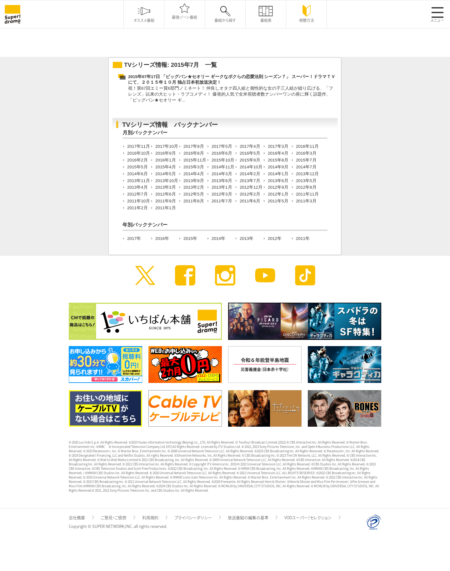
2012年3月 (222, 194)
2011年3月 (306, 201)
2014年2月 (250, 173)
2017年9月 (193, 146)
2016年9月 (165, 153)
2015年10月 (223, 160)
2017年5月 (222, 146)
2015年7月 (306, 160)
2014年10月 (251, 167)
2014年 (218, 238)
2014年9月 (278, 167)
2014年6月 (137, 173)
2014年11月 (223, 167)
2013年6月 (278, 180)
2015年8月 (278, 160)
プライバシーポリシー (197, 517)
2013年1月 (222, 187)
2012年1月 (278, 194)
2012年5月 (193, 194)
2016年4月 (278, 153)
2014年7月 (306, 167)
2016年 (162, 238)
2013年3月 (165, 187)
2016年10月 (138, 153)
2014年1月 (278, 173)
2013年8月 (222, 180)
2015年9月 (250, 160)
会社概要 (81, 517)
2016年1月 (165, 160)
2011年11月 (307, 194)
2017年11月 (138, 146)
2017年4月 (250, 146)
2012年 (275, 238)
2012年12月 (251, 187)
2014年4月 (193, 173)
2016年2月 (137, 160)
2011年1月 (165, 208)
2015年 (190, 238)
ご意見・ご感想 (118, 517)
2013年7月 (250, 180)
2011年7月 (222, 201)
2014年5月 (165, 173)
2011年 (303, 238)
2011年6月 (250, 201)
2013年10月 (166, 180)
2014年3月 (222, 173)
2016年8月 (193, 153)
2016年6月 (222, 153)
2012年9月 (278, 187)
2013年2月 (193, 187)
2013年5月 (306, 180)
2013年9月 (193, 180)
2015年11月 (194, 160)
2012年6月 (165, 194)
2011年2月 (137, 208)
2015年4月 (165, 167)
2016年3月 (306, 153)
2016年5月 (250, 153)
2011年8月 (193, 201)
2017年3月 (278, 146)
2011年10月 (138, 201)
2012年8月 (306, 187)
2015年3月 (193, 167)
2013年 (246, 238)
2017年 (134, 238)
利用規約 (154, 517)
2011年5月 (278, 201)
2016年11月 (307, 146)
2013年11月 (138, 180)
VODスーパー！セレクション (312, 517)
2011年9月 (165, 201)
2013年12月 (307, 173)
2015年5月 (137, 167)
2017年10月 (166, 146)
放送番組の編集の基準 (252, 517)
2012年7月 (137, 194)
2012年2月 (250, 194)
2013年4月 (137, 187)
